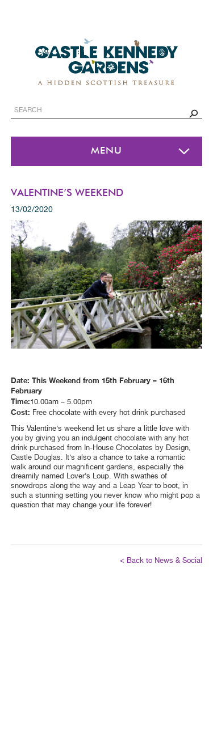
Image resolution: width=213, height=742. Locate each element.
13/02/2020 (32, 210)
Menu (106, 151)
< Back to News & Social (161, 561)
